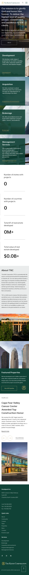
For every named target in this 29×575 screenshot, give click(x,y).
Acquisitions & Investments (9, 545)
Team (3, 523)
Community (5, 519)
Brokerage (4, 543)
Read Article (5, 431)
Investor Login (5, 532)
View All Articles (20, 438)
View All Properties (9, 388)
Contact (4, 530)
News (3, 528)
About (3, 517)
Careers (4, 521)
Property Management (8, 547)
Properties (4, 526)
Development (5, 540)
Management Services (8, 550)
